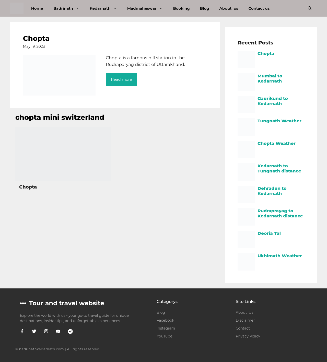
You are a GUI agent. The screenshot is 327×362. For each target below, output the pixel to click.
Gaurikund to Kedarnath (273, 101)
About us (228, 8)
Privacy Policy (248, 336)
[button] (310, 8)
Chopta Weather (277, 143)
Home (37, 8)
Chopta (36, 38)
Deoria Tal (269, 233)
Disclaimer (245, 320)
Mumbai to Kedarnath (270, 78)
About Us (244, 312)
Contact (243, 328)
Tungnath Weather (279, 120)
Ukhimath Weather (280, 255)
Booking (181, 8)
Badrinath (69, 8)
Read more (121, 79)
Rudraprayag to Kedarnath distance (280, 213)
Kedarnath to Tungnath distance (279, 168)
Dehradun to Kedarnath (272, 191)
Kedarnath (106, 8)
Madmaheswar (147, 8)
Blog (204, 8)
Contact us (259, 8)
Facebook (165, 320)
